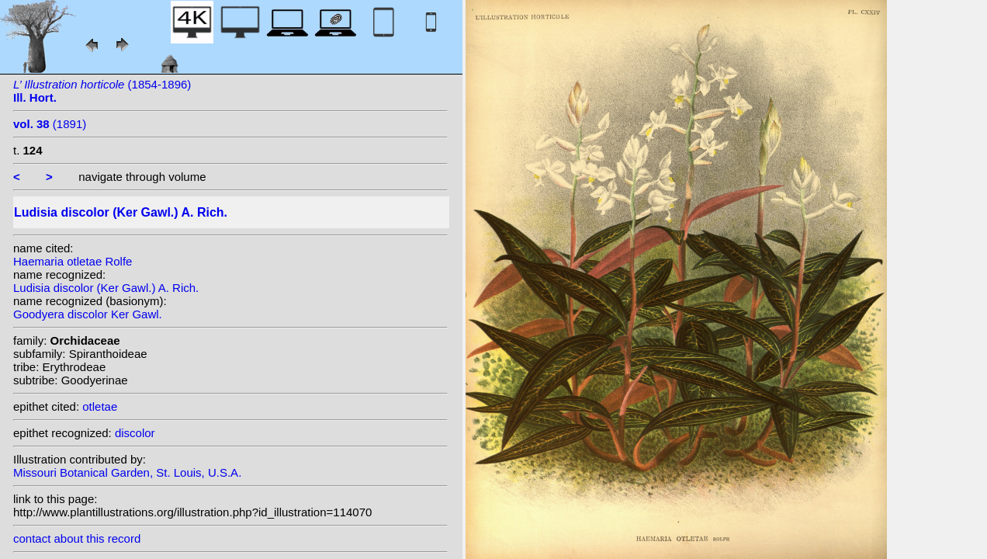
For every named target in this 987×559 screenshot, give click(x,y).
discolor (135, 432)
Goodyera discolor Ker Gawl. (87, 314)
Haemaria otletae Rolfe (72, 261)
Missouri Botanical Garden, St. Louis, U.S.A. (127, 472)
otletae (99, 406)
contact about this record (76, 538)
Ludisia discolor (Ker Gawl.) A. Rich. (106, 287)
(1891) (49, 123)
